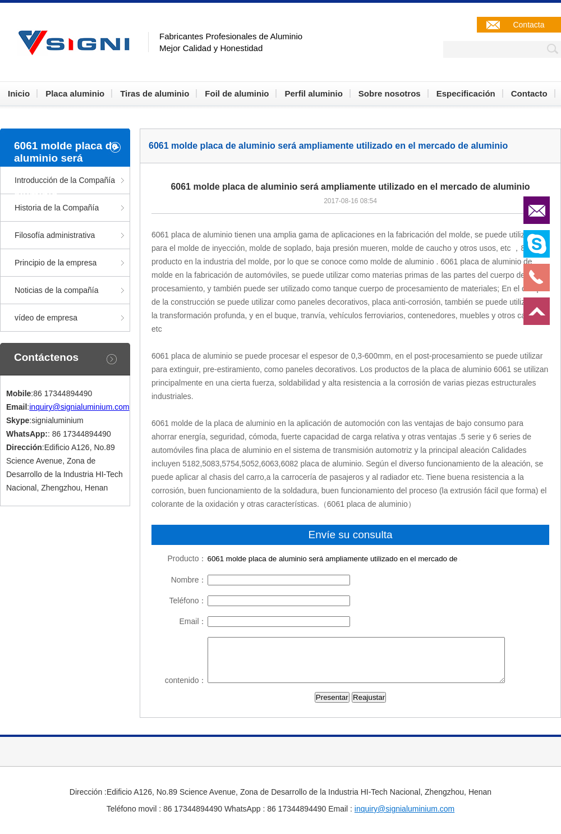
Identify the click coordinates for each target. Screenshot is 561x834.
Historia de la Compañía (57, 207)
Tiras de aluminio (154, 93)
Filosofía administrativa (55, 235)
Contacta (528, 24)
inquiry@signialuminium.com (79, 406)
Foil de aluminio (237, 93)
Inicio (19, 93)
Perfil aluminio (313, 93)
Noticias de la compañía (56, 290)
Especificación (465, 93)
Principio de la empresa (55, 262)
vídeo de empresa (46, 317)
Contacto (529, 93)
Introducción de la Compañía (65, 180)
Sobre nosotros (389, 93)
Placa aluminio (74, 93)
